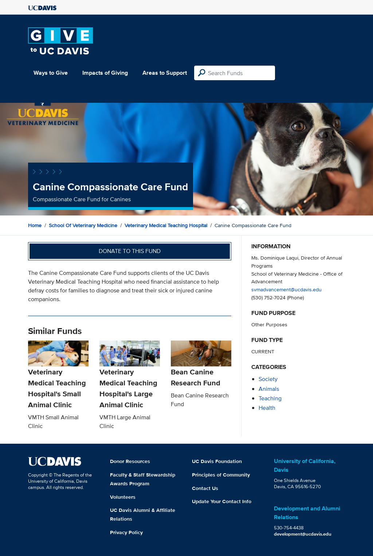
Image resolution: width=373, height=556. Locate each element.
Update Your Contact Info (221, 501)
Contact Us (205, 488)
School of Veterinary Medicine (83, 225)
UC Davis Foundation (217, 461)
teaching (270, 398)
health (267, 408)
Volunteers (123, 497)
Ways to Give (51, 73)
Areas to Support (164, 73)
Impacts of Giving (105, 73)
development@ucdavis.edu (302, 533)
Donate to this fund (130, 251)
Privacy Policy (126, 532)
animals (269, 389)
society (268, 379)
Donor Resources (130, 461)
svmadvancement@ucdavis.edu (286, 289)
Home (35, 225)
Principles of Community (221, 474)
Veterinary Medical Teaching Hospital (166, 225)
